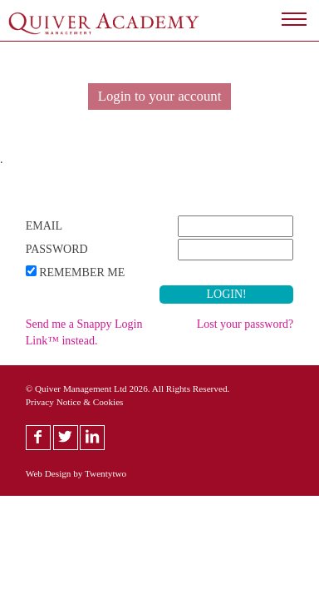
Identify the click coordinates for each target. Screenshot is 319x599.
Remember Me (82, 272)
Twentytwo (105, 473)
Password (57, 249)
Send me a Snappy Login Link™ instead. (84, 332)
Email (44, 226)
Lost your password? (245, 324)
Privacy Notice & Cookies (75, 402)
